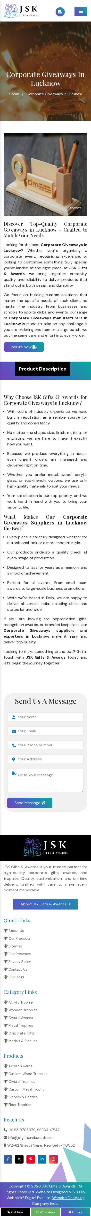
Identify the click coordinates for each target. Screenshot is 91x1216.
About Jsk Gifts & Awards (45, 904)
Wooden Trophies (20, 1010)
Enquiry (75, 1212)
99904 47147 (48, 1130)
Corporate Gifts (19, 1033)
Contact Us (15, 969)
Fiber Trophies (18, 1105)
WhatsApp (45, 1212)
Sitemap (13, 946)
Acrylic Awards (18, 1066)
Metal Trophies (18, 1025)
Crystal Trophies (19, 1081)
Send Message (30, 802)
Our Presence (17, 954)
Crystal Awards (18, 1018)
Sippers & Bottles (21, 1097)
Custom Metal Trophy (24, 1089)
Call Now (15, 1212)
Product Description (42, 369)
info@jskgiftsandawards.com (29, 1138)
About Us (14, 931)
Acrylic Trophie (18, 1002)
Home (14, 93)
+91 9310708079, (20, 1130)
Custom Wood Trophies (25, 1074)
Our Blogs (14, 977)
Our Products (17, 938)
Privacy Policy (17, 962)
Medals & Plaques (20, 1041)
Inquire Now (24, 347)
